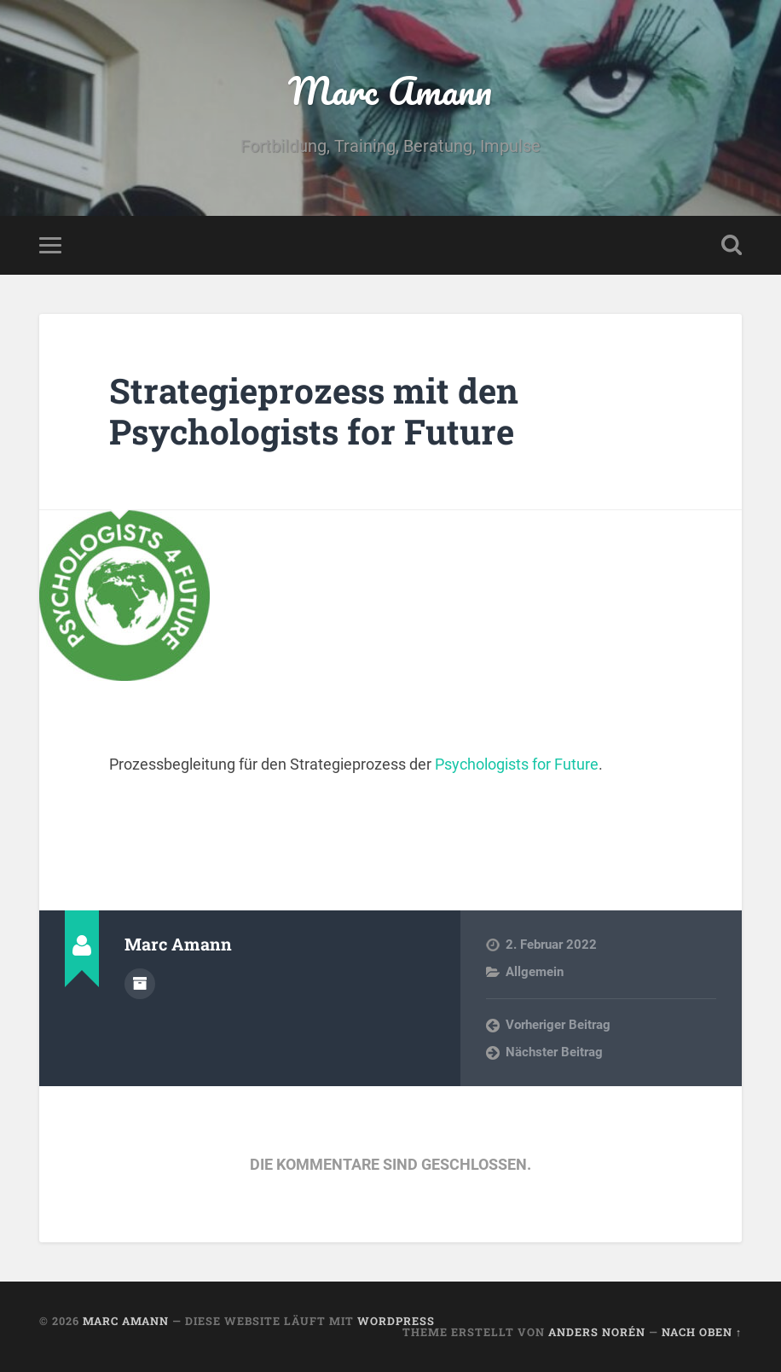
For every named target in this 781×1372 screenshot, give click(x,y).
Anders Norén (596, 1332)
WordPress (396, 1321)
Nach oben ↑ (702, 1332)
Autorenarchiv (139, 983)
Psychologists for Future (517, 764)
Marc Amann (390, 90)
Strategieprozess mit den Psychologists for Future (313, 411)
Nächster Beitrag (554, 1052)
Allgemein (535, 972)
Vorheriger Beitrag (558, 1024)
